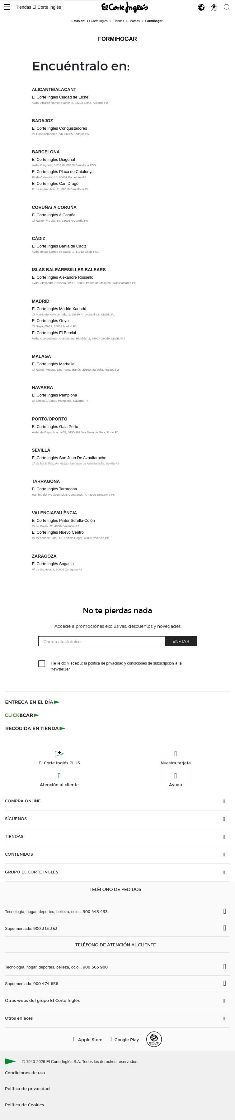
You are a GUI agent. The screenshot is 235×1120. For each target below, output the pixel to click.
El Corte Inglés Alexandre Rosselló (62, 277)
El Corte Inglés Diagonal (53, 159)
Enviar (181, 641)
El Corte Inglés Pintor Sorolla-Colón (63, 520)
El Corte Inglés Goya (50, 320)
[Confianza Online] (154, 1039)
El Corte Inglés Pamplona (54, 395)
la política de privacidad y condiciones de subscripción (129, 663)
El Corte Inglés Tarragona (54, 489)
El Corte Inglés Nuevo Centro (58, 532)
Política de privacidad (27, 1088)
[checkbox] (42, 664)
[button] (7, 7)
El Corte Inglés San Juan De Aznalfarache (69, 457)
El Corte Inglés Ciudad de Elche (60, 97)
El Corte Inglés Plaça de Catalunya (63, 171)
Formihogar (117, 39)
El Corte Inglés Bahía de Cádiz (59, 246)
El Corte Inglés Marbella (53, 364)
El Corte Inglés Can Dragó (55, 183)
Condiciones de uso (25, 1072)
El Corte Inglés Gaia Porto (55, 426)
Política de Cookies (24, 1105)
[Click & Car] (22, 715)
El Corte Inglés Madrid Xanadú (59, 308)
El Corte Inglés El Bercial (54, 332)
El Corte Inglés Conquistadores (59, 128)
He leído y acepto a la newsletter (116, 665)
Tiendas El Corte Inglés (38, 7)
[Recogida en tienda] (35, 728)
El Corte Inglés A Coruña (54, 215)
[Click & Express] (33, 702)
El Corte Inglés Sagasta (53, 563)
